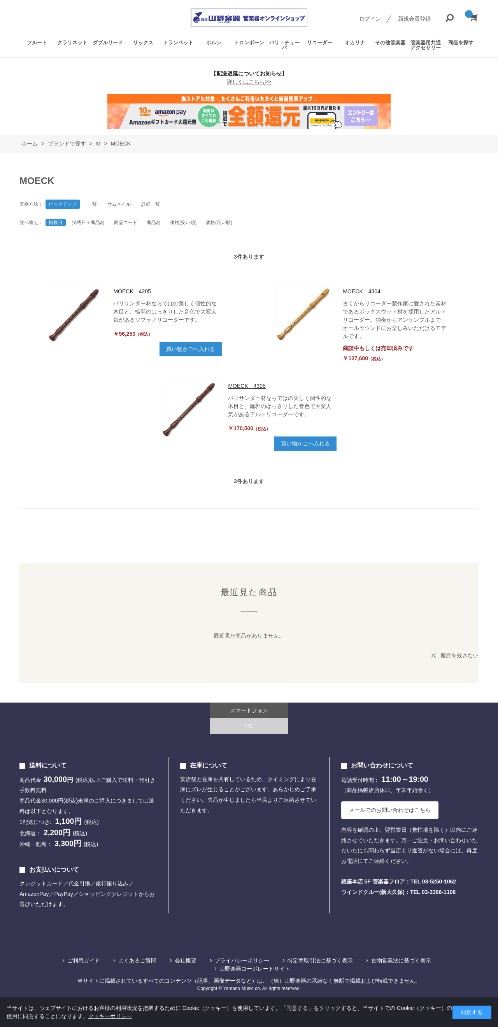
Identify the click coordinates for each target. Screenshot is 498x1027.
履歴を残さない (459, 655)
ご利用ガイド (83, 960)
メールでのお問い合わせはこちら (390, 810)
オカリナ (355, 43)
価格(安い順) (183, 222)
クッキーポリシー (110, 1016)
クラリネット (72, 43)
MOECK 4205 (132, 291)
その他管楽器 (390, 43)
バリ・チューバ (284, 45)
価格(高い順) (219, 222)
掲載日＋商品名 (88, 222)
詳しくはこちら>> (249, 82)
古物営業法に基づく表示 (401, 960)
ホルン (213, 43)
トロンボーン (249, 43)
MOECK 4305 (246, 386)
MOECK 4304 (361, 291)
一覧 (92, 204)
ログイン (370, 19)
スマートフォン (249, 710)
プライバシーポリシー (242, 960)
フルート (37, 43)
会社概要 (185, 960)
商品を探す (460, 43)
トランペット (178, 43)
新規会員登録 (414, 19)
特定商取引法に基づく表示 (320, 960)
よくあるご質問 (137, 960)
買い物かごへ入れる (190, 349)
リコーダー (319, 43)
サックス (143, 43)
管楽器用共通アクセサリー (425, 45)
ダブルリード (108, 43)
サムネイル (119, 204)
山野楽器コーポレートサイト (254, 969)
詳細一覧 (150, 204)
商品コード (125, 222)
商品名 (154, 222)
